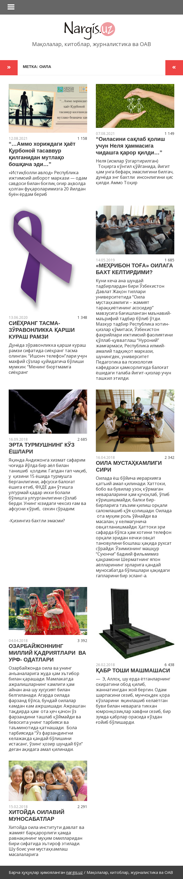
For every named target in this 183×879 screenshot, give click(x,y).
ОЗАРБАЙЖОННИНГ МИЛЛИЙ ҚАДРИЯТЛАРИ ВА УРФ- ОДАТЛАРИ (47, 653)
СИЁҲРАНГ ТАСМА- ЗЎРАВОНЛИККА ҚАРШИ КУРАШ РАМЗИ (42, 330)
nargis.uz (74, 872)
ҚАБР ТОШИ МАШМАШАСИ (133, 670)
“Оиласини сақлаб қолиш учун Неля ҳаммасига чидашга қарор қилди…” (130, 145)
